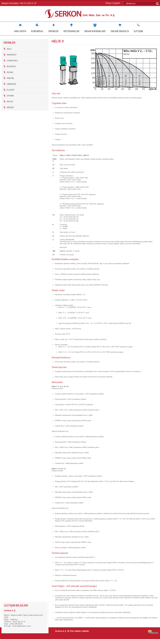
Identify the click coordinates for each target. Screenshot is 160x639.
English (116, 3)
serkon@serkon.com (21, 626)
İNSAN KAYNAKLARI (95, 27)
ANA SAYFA (20, 27)
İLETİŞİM (138, 27)
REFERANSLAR (71, 27)
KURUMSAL (37, 27)
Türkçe (108, 3)
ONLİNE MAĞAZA (119, 27)
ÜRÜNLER (53, 27)
